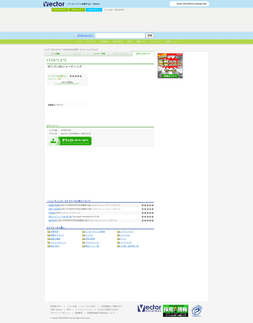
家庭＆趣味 (55, 239)
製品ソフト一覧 (92, 246)
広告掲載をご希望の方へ (112, 306)
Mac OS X (54, 246)
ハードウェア (126, 242)
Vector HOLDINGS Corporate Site (192, 4)
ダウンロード (56, 49)
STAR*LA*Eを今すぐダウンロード (70, 141)
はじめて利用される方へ (108, 309)
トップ (46, 49)
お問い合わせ (56, 309)
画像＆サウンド (57, 235)
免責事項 (79, 313)
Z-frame (52, 213)
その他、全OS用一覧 (129, 246)
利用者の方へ (56, 306)
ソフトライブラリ (59, 10)
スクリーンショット (120, 54)
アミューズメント (58, 242)
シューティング (92, 49)
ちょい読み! (108, 10)
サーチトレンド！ (85, 35)
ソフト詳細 (55, 54)
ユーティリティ (127, 231)
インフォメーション (84, 309)
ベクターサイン (94, 10)
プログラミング (92, 242)
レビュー (77, 54)
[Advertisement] (74, 174)
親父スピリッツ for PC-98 (60, 216)
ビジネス (89, 235)
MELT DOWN (55, 209)
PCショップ (76, 10)
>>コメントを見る (67, 82)
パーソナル (125, 235)
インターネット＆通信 (95, 231)
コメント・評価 (99, 54)
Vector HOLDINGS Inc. (62, 318)
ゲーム (82, 49)
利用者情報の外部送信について (101, 313)
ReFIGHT (53, 220)
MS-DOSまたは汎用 (70, 49)
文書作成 (54, 231)
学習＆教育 (90, 239)
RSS (69, 309)
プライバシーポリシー (60, 313)
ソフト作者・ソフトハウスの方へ (82, 306)
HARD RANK (54, 205)
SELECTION (119, 10)
